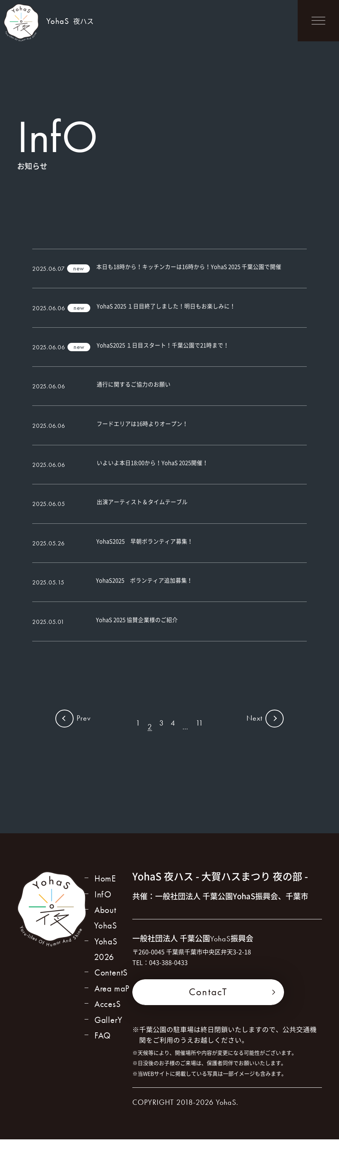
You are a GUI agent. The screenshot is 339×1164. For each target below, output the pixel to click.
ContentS (111, 1002)
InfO (102, 920)
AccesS (108, 1034)
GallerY (108, 1051)
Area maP (112, 1018)
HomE (105, 904)
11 (200, 751)
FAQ (102, 1067)
